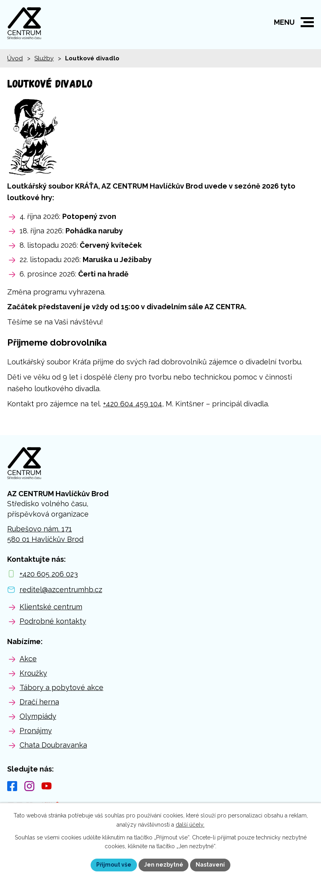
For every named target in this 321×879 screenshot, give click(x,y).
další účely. (190, 824)
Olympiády (38, 716)
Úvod (15, 58)
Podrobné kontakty (53, 621)
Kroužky (33, 673)
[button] (307, 22)
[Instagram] (29, 786)
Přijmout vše (113, 864)
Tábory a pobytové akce (61, 687)
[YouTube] (47, 786)
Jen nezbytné (163, 864)
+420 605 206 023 (49, 574)
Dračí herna (39, 702)
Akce (28, 658)
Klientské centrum (51, 607)
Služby (44, 58)
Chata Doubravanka (53, 745)
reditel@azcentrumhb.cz (61, 589)
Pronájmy (36, 730)
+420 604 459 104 (132, 404)
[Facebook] (12, 786)
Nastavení (210, 864)
